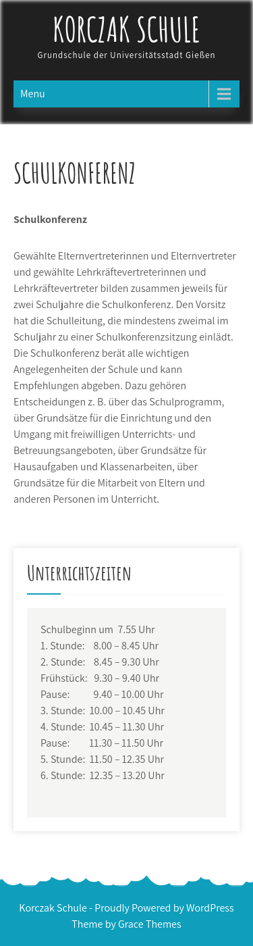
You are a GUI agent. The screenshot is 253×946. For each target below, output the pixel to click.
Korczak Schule (127, 28)
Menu (32, 93)
